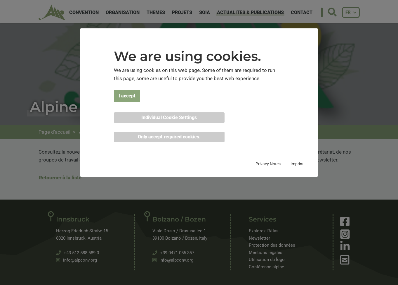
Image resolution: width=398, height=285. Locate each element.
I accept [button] (127, 96)
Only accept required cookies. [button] (169, 137)
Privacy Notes (268, 164)
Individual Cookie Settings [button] (169, 117)
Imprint (297, 164)
